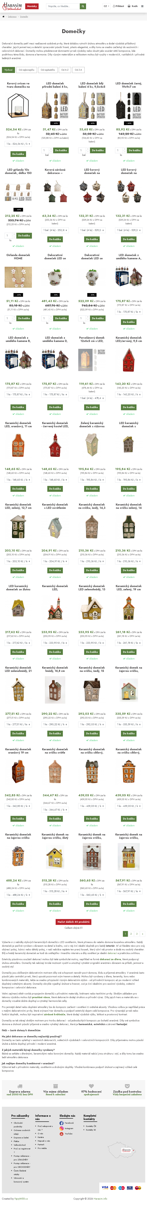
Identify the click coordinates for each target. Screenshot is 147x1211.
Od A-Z (64, 69)
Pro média (42, 1148)
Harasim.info (100, 1199)
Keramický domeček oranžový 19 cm (18, 750)
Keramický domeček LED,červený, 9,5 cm (129, 339)
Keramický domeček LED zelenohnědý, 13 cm (92, 589)
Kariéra (41, 1137)
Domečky (24, 16)
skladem (20, 161)
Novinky (32, 6)
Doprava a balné (21, 1137)
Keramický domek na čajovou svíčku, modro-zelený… (128, 671)
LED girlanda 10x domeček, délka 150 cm (18, 173)
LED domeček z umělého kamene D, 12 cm (55, 341)
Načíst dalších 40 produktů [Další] (73, 922)
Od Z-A (78, 69)
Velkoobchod (19, 1144)
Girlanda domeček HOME (18, 256)
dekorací (112, 953)
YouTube (65, 1133)
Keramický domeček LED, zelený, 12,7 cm (18, 506)
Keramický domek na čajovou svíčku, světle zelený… (128, 838)
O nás (40, 1133)
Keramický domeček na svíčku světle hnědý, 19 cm (55, 752)
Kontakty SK (91, 1129)
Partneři (41, 1144)
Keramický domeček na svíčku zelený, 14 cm (129, 508)
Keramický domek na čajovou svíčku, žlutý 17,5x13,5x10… (55, 838)
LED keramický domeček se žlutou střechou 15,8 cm (18, 589)
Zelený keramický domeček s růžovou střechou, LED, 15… (91, 426)
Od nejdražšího (48, 69)
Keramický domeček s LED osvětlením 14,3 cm (55, 508)
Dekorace (12, 16)
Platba (16, 1141)
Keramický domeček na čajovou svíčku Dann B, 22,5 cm (18, 838)
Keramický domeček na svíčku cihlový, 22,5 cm (92, 752)
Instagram (66, 1128)
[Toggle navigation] (142, 6)
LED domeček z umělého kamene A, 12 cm (128, 258)
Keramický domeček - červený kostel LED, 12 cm (55, 426)
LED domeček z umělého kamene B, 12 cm (18, 341)
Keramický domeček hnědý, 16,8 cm (55, 669)
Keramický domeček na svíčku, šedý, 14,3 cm (91, 508)
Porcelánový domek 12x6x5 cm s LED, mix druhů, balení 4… (91, 341)
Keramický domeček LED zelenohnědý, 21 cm (18, 671)
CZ (105, 6)
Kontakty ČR (91, 1126)
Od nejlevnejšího (26, 69)
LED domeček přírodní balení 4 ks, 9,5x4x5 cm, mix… (55, 87)
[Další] (142, 934)
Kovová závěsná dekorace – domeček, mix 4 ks (55, 173)
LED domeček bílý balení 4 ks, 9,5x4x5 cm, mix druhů (92, 87)
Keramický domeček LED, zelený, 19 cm (129, 587)
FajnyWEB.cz (21, 1199)
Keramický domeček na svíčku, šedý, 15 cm (92, 671)
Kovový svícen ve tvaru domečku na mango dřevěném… (18, 87)
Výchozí (8, 69)
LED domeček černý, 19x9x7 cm (129, 85)
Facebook (66, 1122)
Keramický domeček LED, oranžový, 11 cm (18, 424)
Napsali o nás (44, 1140)
